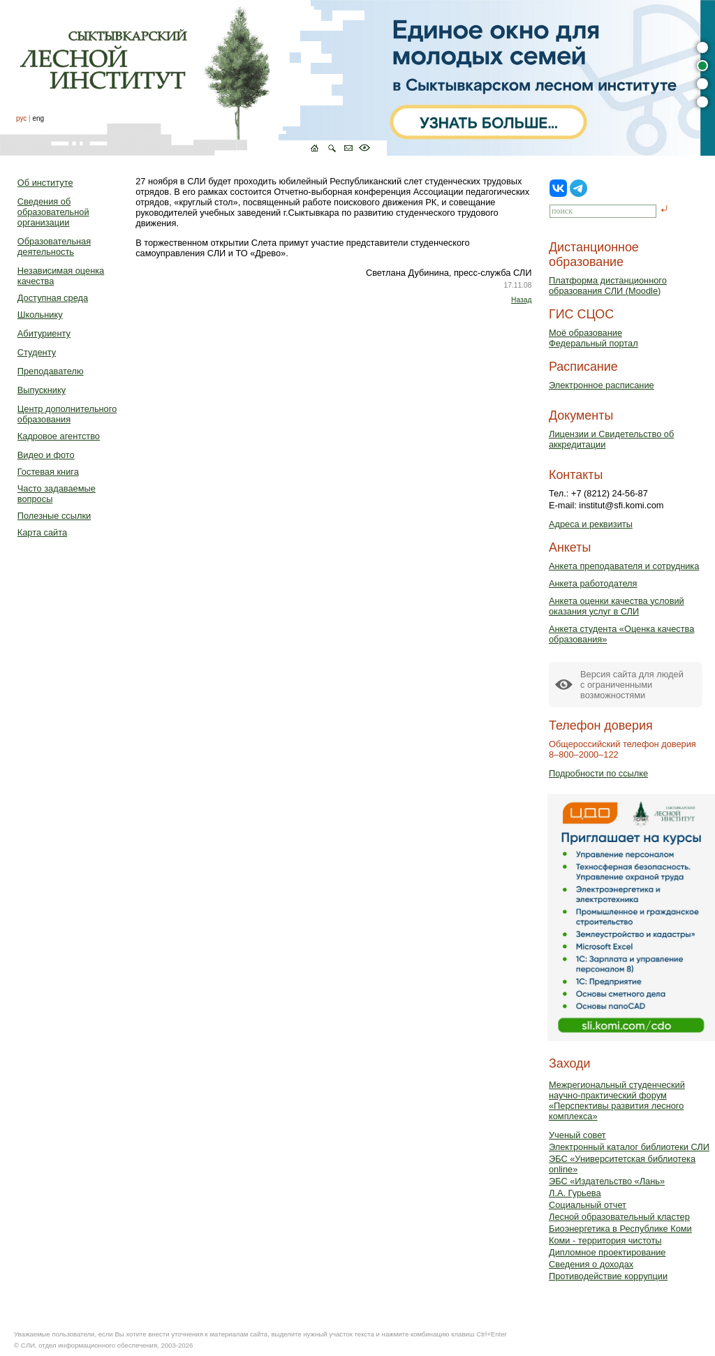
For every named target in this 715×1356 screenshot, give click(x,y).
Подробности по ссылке (598, 773)
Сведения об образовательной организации (53, 212)
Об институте (45, 182)
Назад (521, 300)
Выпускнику (41, 390)
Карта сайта (42, 532)
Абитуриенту (44, 333)
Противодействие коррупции (608, 1276)
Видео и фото (46, 455)
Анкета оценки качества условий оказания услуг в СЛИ (616, 606)
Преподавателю (50, 371)
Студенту (36, 352)
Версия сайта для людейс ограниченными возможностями (632, 684)
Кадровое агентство (58, 436)
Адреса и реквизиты (591, 524)
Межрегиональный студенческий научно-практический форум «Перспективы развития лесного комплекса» (617, 1100)
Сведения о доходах (591, 1264)
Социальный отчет (587, 1205)
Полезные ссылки (54, 515)
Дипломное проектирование (607, 1252)
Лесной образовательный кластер (619, 1216)
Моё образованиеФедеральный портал (593, 337)
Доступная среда (52, 298)
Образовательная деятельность (54, 246)
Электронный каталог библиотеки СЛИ (629, 1147)
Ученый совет (577, 1135)
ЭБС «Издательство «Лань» (607, 1181)
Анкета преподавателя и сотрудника (624, 566)
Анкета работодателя (593, 583)
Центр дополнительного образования (67, 414)
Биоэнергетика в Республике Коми (620, 1228)
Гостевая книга (48, 471)
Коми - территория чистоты (605, 1240)
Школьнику (40, 314)
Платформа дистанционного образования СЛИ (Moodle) (608, 285)
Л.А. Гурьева (575, 1193)
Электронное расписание (601, 385)
